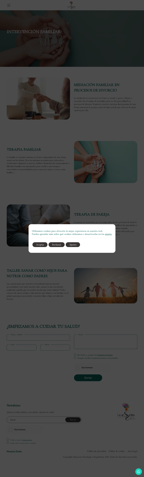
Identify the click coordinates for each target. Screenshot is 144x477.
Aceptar (40, 244)
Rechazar (57, 244)
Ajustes (75, 244)
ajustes (108, 234)
